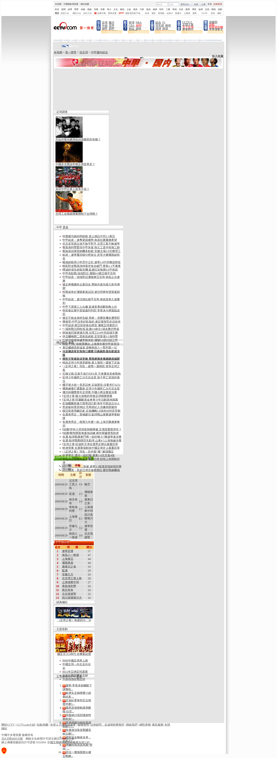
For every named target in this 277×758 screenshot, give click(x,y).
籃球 (131, 22)
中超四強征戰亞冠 (74, 679)
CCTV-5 (187, 22)
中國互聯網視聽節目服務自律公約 (68, 742)
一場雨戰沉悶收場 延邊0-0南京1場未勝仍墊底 (91, 329)
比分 (148, 40)
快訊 (71, 40)
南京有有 (67, 589)
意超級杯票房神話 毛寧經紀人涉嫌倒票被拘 (90, 407)
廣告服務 (157, 724)
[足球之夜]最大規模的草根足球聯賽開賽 (88, 395)
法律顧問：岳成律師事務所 (107, 724)
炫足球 (98, 25)
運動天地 (70, 45)
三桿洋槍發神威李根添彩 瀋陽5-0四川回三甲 (90, 340)
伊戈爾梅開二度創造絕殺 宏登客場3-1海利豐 (90, 336)
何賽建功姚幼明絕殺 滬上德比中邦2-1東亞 (89, 236)
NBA (139, 22)
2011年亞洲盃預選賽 (75, 671)
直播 (119, 40)
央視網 (58, 52)
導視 (79, 40)
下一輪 (67, 469)
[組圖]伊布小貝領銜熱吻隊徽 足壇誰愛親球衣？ (92, 429)
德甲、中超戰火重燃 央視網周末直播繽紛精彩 (91, 358)
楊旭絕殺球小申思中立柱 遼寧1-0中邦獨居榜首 (92, 262)
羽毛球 (159, 25)
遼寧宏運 (67, 551)
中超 (105, 25)
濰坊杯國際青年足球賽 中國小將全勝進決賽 (90, 392)
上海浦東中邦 (70, 582)
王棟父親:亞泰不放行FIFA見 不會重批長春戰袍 (92, 373)
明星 (141, 40)
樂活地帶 (205, 25)
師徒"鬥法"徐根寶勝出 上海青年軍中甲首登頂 (91, 343)
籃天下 (125, 25)
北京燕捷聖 (69, 593)
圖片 (111, 22)
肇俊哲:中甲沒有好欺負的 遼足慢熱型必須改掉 (91, 321)
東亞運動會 (192, 40)
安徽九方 (67, 574)
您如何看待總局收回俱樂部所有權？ (78, 139)
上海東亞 (67, 558)
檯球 (168, 25)
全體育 (152, 25)
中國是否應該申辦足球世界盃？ (75, 164)
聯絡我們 (131, 724)
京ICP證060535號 (12, 738)
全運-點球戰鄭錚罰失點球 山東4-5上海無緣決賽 (92, 440)
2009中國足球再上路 (75, 660)
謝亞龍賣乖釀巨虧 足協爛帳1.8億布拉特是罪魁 (91, 410)
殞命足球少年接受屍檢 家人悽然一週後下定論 (91, 362)
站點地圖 (42, 724)
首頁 (64, 40)
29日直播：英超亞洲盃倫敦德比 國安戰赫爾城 (91, 470)
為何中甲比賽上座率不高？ (72, 189)
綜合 (158, 22)
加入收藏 (217, 56)
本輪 (77, 465)
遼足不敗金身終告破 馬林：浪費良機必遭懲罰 (91, 317)
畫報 (134, 40)
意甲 (111, 25)
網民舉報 (145, 724)
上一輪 (67, 465)
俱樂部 (213, 22)
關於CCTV (7, 724)
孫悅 (138, 28)
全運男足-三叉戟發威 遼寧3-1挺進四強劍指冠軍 (92, 466)
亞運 (173, 40)
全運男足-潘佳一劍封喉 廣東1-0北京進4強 (89, 455)
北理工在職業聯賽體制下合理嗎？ (76, 213)
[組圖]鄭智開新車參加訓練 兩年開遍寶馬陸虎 (91, 433)
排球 (158, 28)
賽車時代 (188, 29)
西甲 (111, 28)
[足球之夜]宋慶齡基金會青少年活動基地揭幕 (90, 399)
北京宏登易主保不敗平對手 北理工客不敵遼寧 (91, 243)
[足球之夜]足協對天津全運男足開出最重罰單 (90, 444)
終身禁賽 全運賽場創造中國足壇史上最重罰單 (91, 447)
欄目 (86, 40)
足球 (105, 22)
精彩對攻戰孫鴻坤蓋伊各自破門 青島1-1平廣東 (92, 265)
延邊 (65, 570)
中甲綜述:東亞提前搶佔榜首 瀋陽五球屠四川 (90, 325)
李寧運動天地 (217, 29)
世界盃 (165, 40)
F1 (163, 22)
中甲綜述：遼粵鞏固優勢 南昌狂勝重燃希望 (90, 239)
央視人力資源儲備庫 (63, 724)
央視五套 (178, 25)
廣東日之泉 (69, 566)
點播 (126, 40)
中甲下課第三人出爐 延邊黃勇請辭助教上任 (90, 306)
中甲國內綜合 (99, 52)
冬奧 (181, 40)
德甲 (105, 28)
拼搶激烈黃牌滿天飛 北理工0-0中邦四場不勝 (90, 332)
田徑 (165, 28)
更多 (65, 227)
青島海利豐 (69, 586)
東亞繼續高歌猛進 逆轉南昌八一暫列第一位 (90, 347)
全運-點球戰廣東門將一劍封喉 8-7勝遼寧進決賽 (92, 436)
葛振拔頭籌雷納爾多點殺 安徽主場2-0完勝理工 (92, 251)
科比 (131, 28)
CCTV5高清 (108, 40)
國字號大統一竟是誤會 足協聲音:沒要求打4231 (91, 384)
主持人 (95, 40)
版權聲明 (83, 724)
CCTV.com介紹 (26, 724)
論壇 (156, 40)
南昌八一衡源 (70, 554)
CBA (132, 25)
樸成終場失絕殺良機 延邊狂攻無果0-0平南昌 (90, 269)
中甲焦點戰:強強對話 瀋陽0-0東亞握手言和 (89, 273)
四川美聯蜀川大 (72, 597)
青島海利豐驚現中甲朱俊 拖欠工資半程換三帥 (91, 247)
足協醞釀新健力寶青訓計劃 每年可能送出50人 (91, 403)
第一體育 (70, 52)
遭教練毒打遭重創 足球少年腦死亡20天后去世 (91, 388)
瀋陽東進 (67, 562)
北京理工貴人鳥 (72, 578)
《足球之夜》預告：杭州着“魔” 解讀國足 (88, 451)
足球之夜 (188, 24)
